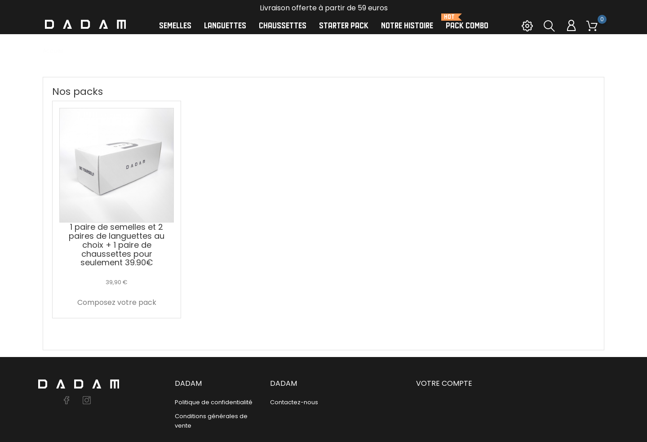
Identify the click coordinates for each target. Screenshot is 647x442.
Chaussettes (282, 26)
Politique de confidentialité (214, 402)
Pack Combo (467, 22)
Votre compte (444, 383)
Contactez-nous (294, 402)
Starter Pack (343, 26)
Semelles (175, 26)
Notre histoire (407, 26)
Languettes (225, 26)
